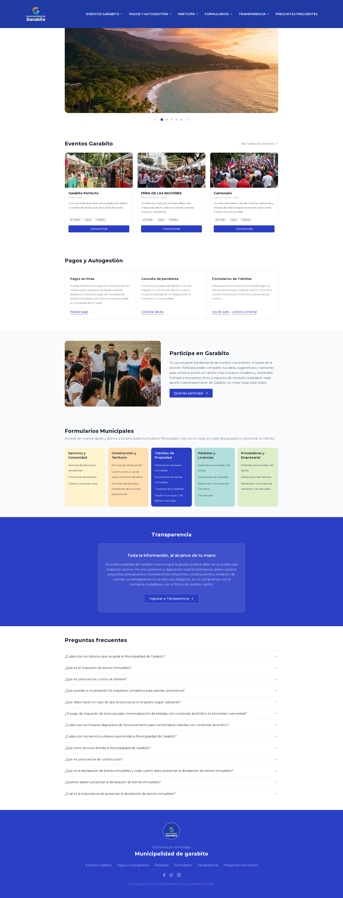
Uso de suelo (220, 311)
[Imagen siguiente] (188, 120)
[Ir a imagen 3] (172, 119)
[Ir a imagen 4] (176, 119)
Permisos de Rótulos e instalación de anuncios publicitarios (126, 489)
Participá (188, 14)
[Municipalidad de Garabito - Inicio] (36, 14)
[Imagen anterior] (155, 120)
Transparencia (254, 14)
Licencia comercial (244, 311)
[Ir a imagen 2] (167, 119)
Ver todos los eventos (259, 144)
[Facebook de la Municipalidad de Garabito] (164, 875)
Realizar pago (79, 311)
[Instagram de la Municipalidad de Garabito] (179, 875)
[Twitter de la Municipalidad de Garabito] (171, 875)
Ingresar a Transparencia (171, 599)
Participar (161, 865)
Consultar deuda (152, 311)
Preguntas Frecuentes (297, 14)
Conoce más (99, 228)
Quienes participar (191, 393)
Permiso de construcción (127, 465)
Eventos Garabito (104, 14)
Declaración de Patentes (213, 477)
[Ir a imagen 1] (162, 119)
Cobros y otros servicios (82, 483)
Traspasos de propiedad (169, 488)
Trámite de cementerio (82, 477)
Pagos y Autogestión (150, 14)
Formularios (219, 14)
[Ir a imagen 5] (181, 119)
